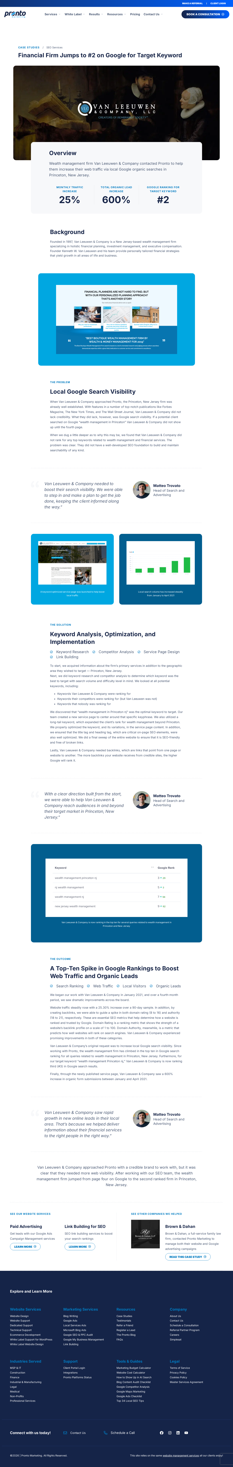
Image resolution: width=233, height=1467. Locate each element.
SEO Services (54, 47)
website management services (181, 1455)
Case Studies (29, 47)
